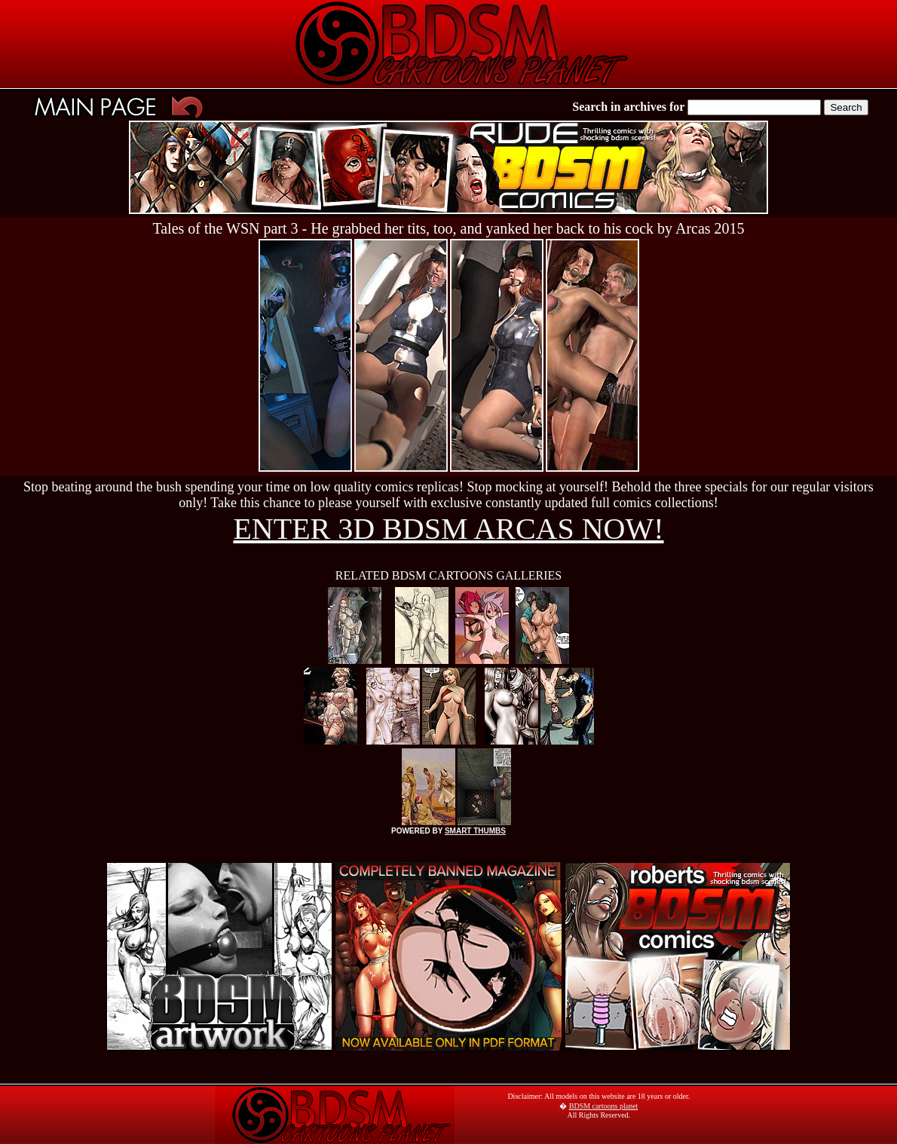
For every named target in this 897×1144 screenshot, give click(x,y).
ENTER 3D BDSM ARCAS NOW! (448, 529)
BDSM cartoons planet (603, 1106)
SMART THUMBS (475, 831)
